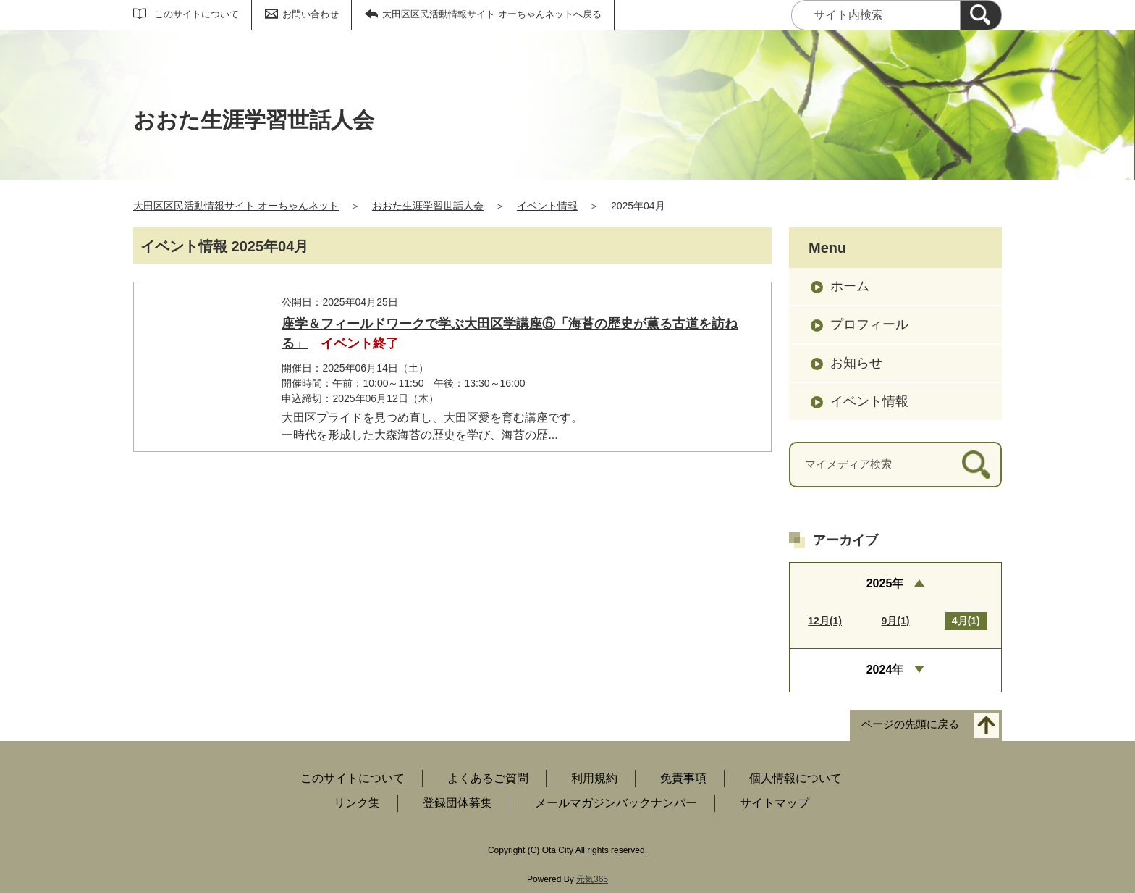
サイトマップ (774, 803)
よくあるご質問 (487, 778)
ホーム (849, 286)
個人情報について (795, 778)
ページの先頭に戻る (910, 724)
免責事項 (683, 778)
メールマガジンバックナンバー (616, 803)
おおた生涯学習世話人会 (428, 205)
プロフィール (869, 324)
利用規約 (594, 778)
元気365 (592, 879)
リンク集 (357, 803)
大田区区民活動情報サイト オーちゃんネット (236, 205)
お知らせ (856, 363)
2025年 (885, 583)
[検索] (981, 15)
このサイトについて (196, 14)
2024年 (885, 669)
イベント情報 (547, 205)
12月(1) (825, 620)
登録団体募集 (457, 803)
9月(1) (896, 620)
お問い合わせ (310, 14)
